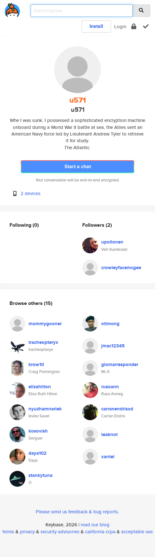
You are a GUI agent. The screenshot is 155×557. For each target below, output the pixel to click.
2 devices (30, 193)
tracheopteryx (43, 342)
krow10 (36, 364)
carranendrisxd (117, 408)
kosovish (38, 430)
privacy (27, 531)
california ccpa (100, 531)
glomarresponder (119, 364)
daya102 (37, 453)
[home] (12, 8)
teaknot (109, 434)
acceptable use (137, 531)
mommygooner (45, 323)
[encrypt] (133, 26)
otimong (110, 323)
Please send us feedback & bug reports (77, 511)
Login (120, 26)
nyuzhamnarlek (45, 408)
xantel (108, 456)
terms (8, 531)
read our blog (95, 524)
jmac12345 (113, 345)
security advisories (59, 531)
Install (96, 26)
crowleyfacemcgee (121, 267)
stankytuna (40, 475)
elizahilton (39, 386)
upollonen (112, 241)
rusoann (110, 386)
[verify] (146, 26)
